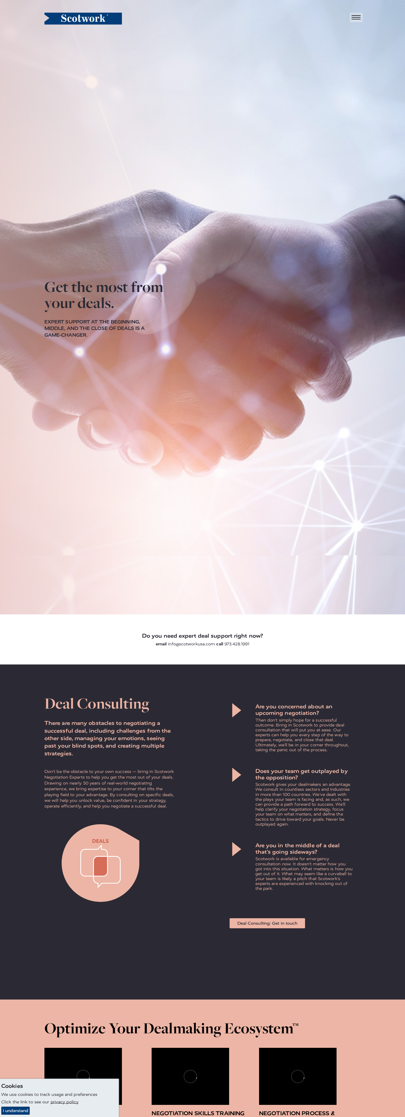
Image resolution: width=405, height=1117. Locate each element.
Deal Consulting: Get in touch (267, 923)
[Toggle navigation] (356, 17)
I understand (15, 1110)
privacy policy (65, 1101)
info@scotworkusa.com (191, 643)
